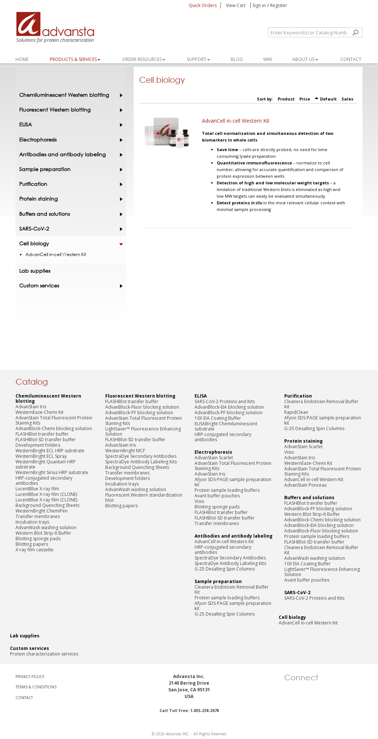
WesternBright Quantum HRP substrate (46, 464)
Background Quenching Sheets (47, 505)
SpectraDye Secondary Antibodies (140, 456)
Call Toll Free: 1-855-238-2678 (189, 710)
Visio (200, 501)
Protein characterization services (44, 654)
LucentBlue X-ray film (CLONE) (46, 494)
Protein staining (69, 198)
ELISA (69, 124)
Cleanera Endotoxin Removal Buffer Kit (232, 589)
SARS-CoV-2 (69, 228)
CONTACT (24, 697)
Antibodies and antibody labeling (69, 154)
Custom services (69, 285)
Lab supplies (34, 271)
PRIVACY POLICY (30, 676)
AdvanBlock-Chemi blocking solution (54, 428)
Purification (69, 184)
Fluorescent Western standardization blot (143, 497)
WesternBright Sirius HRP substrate (52, 472)
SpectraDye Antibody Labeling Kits (141, 462)
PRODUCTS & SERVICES (75, 59)
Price (304, 99)
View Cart (236, 5)
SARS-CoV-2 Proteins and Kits (225, 401)
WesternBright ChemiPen (42, 511)
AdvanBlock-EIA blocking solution (229, 407)
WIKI (267, 59)
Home (22, 59)
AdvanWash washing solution (46, 527)
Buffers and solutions (69, 214)
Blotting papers (32, 544)
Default (328, 99)
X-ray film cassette (35, 549)
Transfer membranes (38, 516)
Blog (237, 59)
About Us (305, 59)
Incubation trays (32, 522)
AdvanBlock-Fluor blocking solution (142, 407)
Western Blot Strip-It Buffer (43, 533)
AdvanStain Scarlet (214, 457)
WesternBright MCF (125, 450)
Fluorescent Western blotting (69, 109)
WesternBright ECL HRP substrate (50, 450)
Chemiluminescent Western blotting (69, 95)
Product (286, 99)
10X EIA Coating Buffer (218, 418)
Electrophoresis (69, 139)
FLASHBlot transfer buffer (42, 434)
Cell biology (69, 243)
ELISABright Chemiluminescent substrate (226, 426)
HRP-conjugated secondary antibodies (44, 480)
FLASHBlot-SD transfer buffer (46, 439)
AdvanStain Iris (31, 406)
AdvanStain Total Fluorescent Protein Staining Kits (54, 420)
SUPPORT (198, 59)
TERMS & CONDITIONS (36, 686)
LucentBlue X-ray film (37, 489)
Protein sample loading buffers (227, 490)
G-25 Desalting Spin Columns (225, 569)
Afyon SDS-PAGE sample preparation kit (233, 482)
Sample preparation (69, 169)
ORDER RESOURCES (143, 59)
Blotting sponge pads (38, 538)
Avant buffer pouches (217, 496)
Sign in (259, 5)
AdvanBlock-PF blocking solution (139, 412)
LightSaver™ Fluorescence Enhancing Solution (143, 431)
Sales (347, 99)
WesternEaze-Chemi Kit (39, 412)
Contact (350, 59)
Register (278, 5)
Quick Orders (203, 5)
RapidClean (296, 412)
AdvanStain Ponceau (305, 485)
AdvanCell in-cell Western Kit (235, 120)
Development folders (38, 445)
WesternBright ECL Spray (41, 456)
